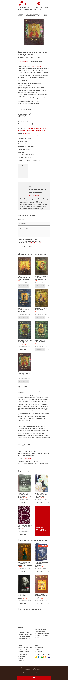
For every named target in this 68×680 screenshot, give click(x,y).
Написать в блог (22, 649)
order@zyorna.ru (28, 458)
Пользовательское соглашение (34, 669)
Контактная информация (42, 633)
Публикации (38, 651)
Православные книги (35, 14)
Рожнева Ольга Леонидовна (29, 57)
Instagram (20, 658)
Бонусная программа (24, 651)
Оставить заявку (26, 109)
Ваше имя (21, 219)
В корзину (23, 349)
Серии (37, 649)
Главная (20, 14)
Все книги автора (34, 195)
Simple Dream (44, 672)
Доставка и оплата (40, 631)
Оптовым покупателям (41, 635)
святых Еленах (36, 66)
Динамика (30, 672)
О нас (37, 637)
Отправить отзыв (26, 246)
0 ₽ (39, 3)
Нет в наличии (23, 285)
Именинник (26, 133)
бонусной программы (34, 242)
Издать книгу (21, 645)
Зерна (22, 3)
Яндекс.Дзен (21, 656)
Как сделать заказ (40, 629)
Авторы (37, 645)
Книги (26, 14)
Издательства (39, 647)
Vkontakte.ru (21, 660)
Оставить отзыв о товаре (25, 647)
